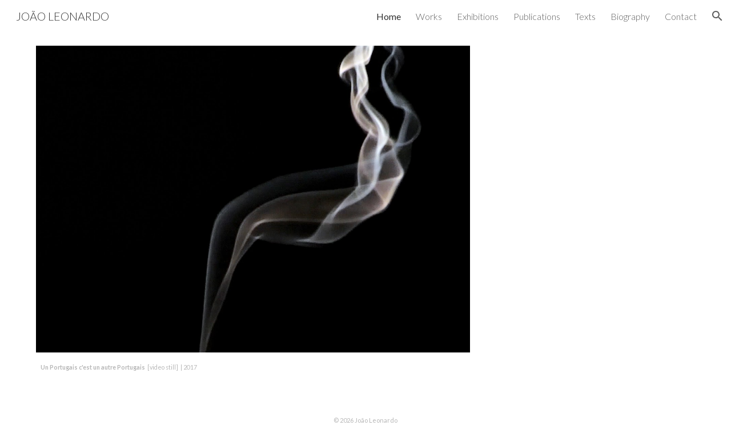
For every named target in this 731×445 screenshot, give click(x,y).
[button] (717, 16)
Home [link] (388, 16)
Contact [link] (681, 16)
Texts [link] (585, 16)
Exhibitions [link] (478, 16)
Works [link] (429, 16)
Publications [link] (536, 16)
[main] (253, 366)
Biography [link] (630, 16)
